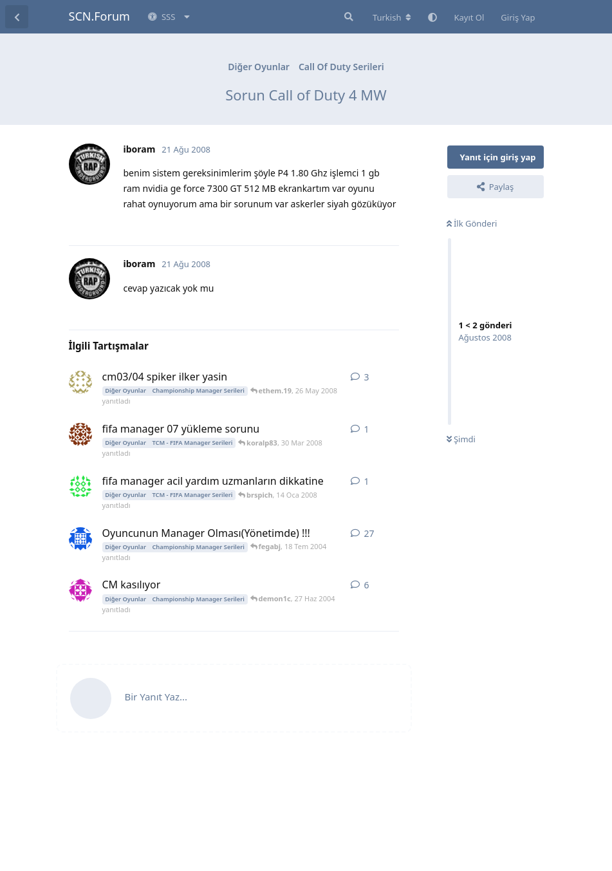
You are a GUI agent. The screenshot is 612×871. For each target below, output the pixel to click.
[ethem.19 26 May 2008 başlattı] (80, 382)
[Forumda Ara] (347, 16)
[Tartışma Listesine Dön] (16, 16)
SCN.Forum (99, 16)
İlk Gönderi (472, 223)
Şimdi (461, 439)
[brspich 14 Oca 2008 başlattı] (80, 486)
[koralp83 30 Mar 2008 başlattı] (80, 434)
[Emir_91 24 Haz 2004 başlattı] (80, 590)
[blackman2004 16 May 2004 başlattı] (80, 538)
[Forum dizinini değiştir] (392, 17)
